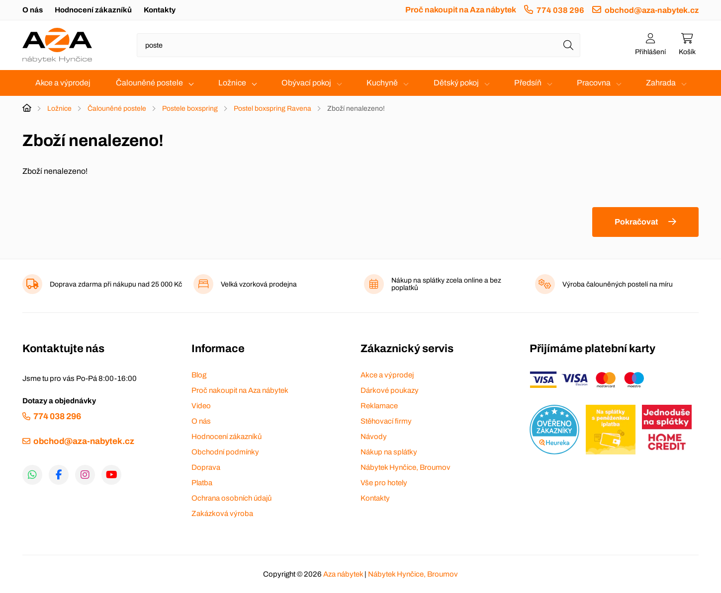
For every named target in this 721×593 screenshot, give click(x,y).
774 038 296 (560, 10)
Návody (373, 437)
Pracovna (594, 82)
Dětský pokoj (456, 82)
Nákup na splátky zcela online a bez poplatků (446, 284)
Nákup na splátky (388, 452)
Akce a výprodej (62, 82)
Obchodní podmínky (225, 452)
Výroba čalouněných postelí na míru (617, 284)
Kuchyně (382, 82)
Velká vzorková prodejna (259, 284)
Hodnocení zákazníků (93, 10)
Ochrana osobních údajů (231, 498)
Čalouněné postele (149, 82)
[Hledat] (568, 45)
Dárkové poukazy (389, 390)
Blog (198, 375)
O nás (32, 10)
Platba (201, 483)
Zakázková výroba (222, 514)
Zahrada (661, 82)
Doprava (205, 467)
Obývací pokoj (306, 82)
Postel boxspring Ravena (272, 108)
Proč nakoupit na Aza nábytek (460, 9)
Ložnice (232, 82)
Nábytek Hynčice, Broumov (405, 467)
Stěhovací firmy (386, 421)
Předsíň (527, 82)
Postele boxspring (190, 108)
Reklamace (379, 406)
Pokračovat (636, 222)
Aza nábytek (343, 574)
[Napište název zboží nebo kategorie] (358, 45)
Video (201, 406)
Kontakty (160, 10)
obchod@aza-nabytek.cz (652, 10)
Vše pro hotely (383, 483)
